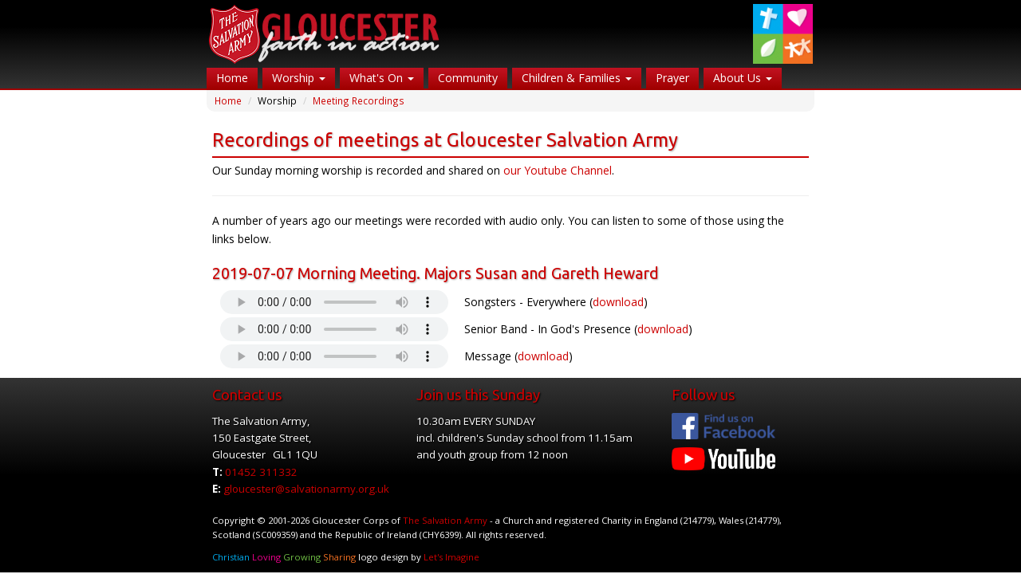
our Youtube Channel (557, 170)
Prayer (672, 77)
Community (468, 77)
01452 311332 (261, 472)
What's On (381, 77)
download (618, 301)
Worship (298, 77)
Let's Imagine (451, 557)
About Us (742, 77)
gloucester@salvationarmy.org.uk (306, 489)
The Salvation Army (445, 520)
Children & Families (577, 77)
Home (232, 77)
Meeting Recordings (358, 100)
